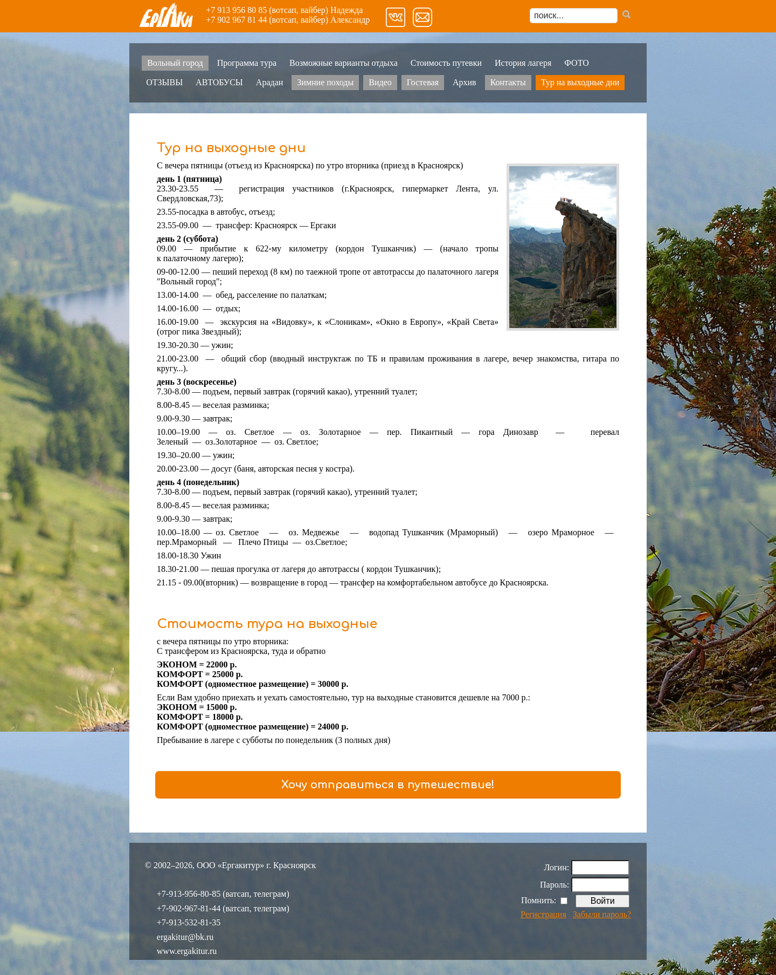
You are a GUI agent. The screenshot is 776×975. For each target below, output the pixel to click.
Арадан (269, 82)
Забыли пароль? (602, 914)
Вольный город (175, 62)
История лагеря (523, 62)
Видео (380, 82)
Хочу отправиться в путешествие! (388, 785)
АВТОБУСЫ (219, 82)
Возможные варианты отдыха (343, 62)
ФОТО (576, 62)
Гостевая (423, 82)
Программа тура (246, 62)
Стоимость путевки (446, 62)
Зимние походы (325, 82)
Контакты (508, 82)
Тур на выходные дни (580, 82)
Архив (464, 82)
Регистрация (543, 914)
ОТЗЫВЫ (164, 82)
